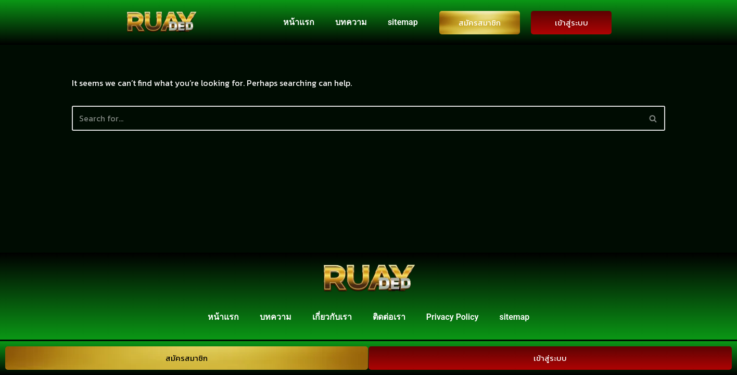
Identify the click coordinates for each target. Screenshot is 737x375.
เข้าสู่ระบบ (571, 23)
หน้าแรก (298, 22)
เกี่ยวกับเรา (332, 318)
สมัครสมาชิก (480, 23)
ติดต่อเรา (389, 318)
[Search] (357, 118)
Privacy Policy (452, 318)
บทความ (351, 22)
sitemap (403, 22)
